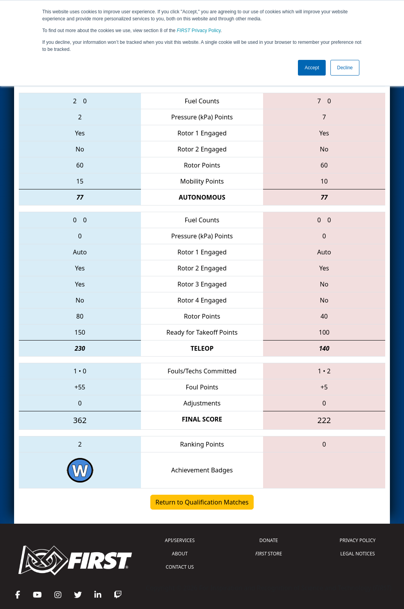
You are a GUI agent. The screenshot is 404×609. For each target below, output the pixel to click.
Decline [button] (345, 67)
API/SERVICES (180, 540)
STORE (268, 553)
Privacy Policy (199, 30)
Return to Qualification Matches (202, 502)
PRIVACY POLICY (358, 540)
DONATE (269, 540)
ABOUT (180, 553)
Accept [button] (312, 67)
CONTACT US (180, 567)
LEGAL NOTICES (357, 553)
